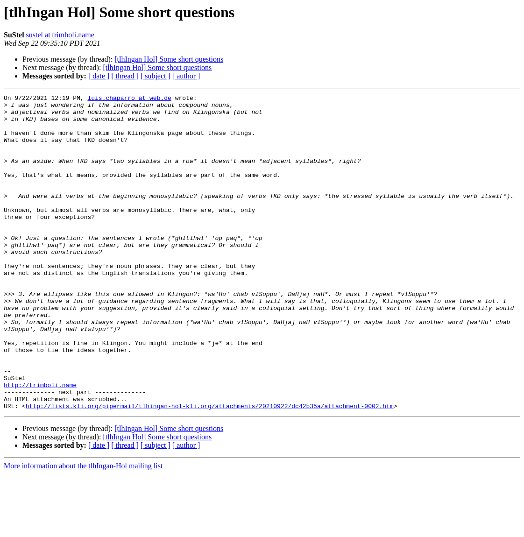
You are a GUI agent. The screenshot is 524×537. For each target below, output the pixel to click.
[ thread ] (125, 76)
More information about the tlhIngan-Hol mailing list (83, 529)
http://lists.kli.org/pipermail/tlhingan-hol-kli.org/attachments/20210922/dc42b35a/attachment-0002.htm (210, 469)
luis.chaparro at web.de (129, 99)
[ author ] (186, 76)
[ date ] (98, 76)
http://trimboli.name (40, 443)
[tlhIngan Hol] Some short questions (168, 59)
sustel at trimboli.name (60, 35)
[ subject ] (155, 76)
